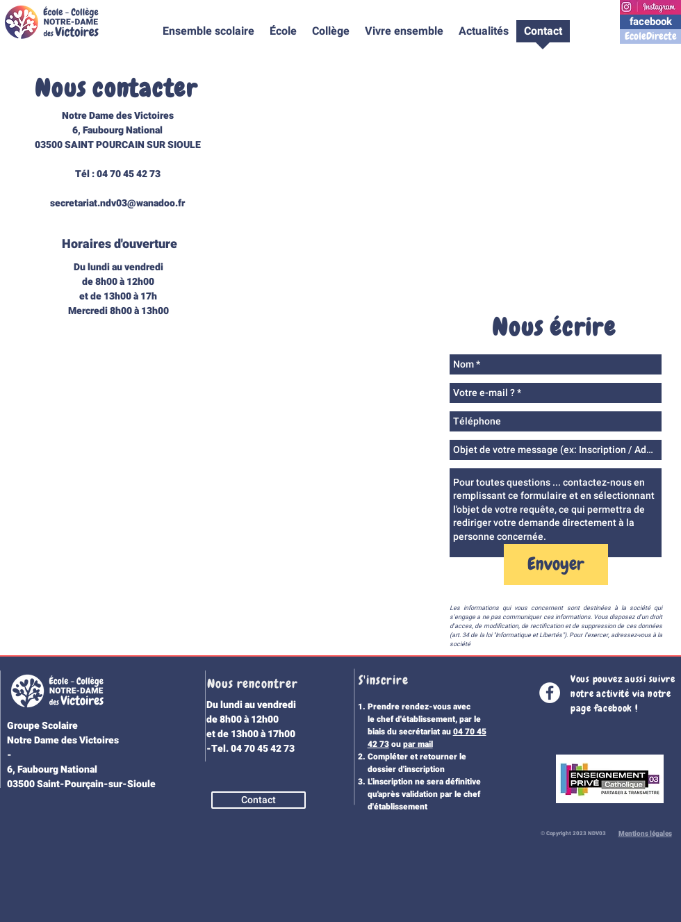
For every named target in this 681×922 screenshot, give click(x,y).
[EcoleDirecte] (650, 36)
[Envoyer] (556, 564)
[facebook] (650, 22)
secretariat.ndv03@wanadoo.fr (117, 203)
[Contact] (258, 800)
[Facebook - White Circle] (549, 692)
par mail (418, 744)
